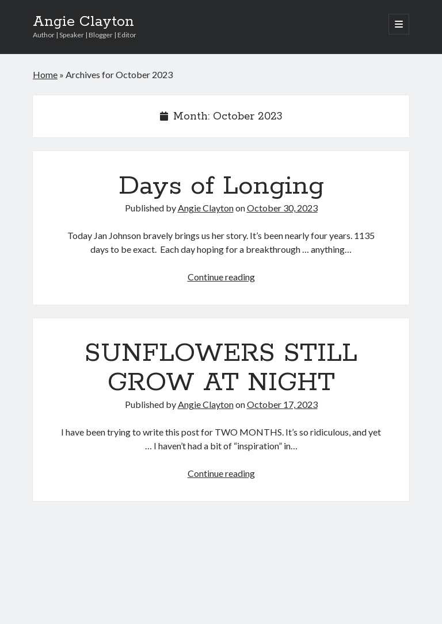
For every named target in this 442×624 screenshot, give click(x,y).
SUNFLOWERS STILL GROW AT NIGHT (221, 368)
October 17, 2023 (282, 404)
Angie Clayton (83, 22)
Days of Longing (221, 186)
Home (45, 74)
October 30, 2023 (282, 207)
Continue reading (221, 276)
